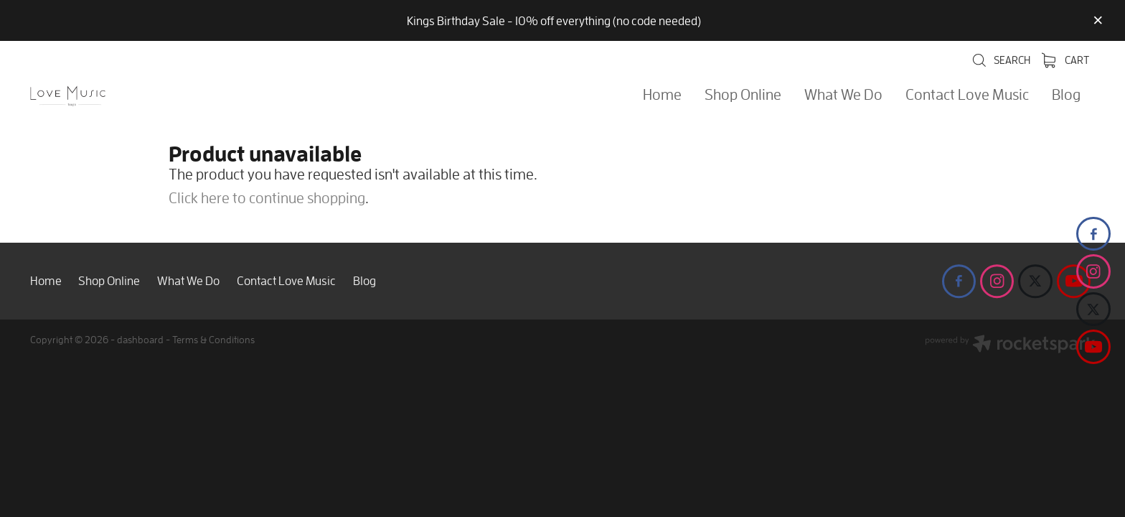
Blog (1066, 94)
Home (662, 94)
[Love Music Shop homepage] (136, 96)
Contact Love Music (967, 94)
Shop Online (743, 94)
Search (1000, 59)
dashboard (140, 339)
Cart (1065, 59)
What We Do (843, 94)
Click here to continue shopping (267, 197)
